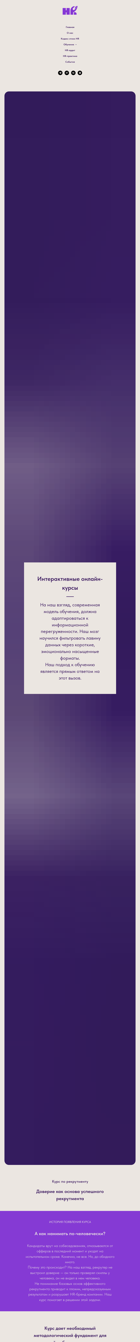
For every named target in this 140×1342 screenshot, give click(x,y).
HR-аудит (70, 50)
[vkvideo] (80, 73)
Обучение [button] (69, 44)
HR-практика (70, 56)
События (70, 61)
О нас (70, 32)
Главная (70, 27)
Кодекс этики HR (70, 38)
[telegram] (60, 73)
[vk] (73, 73)
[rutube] (67, 73)
